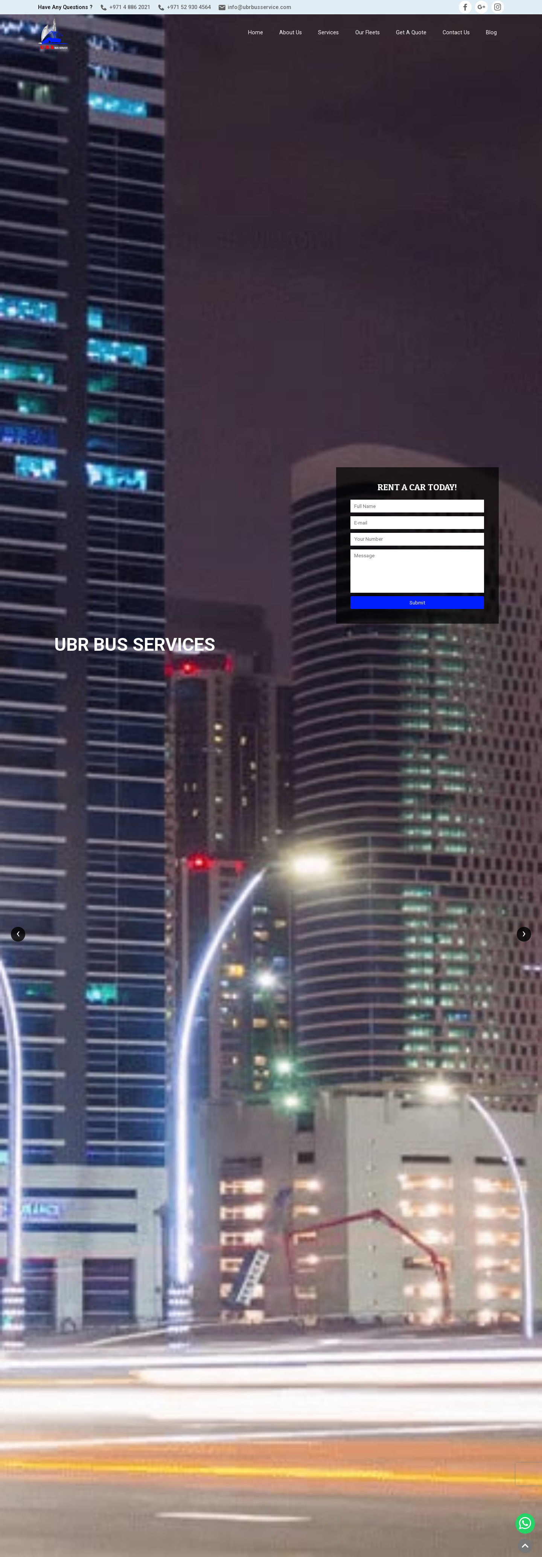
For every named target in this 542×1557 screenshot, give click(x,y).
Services (328, 32)
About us (290, 32)
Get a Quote (411, 32)
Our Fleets (367, 32)
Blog (491, 32)
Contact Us (456, 32)
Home (255, 32)
